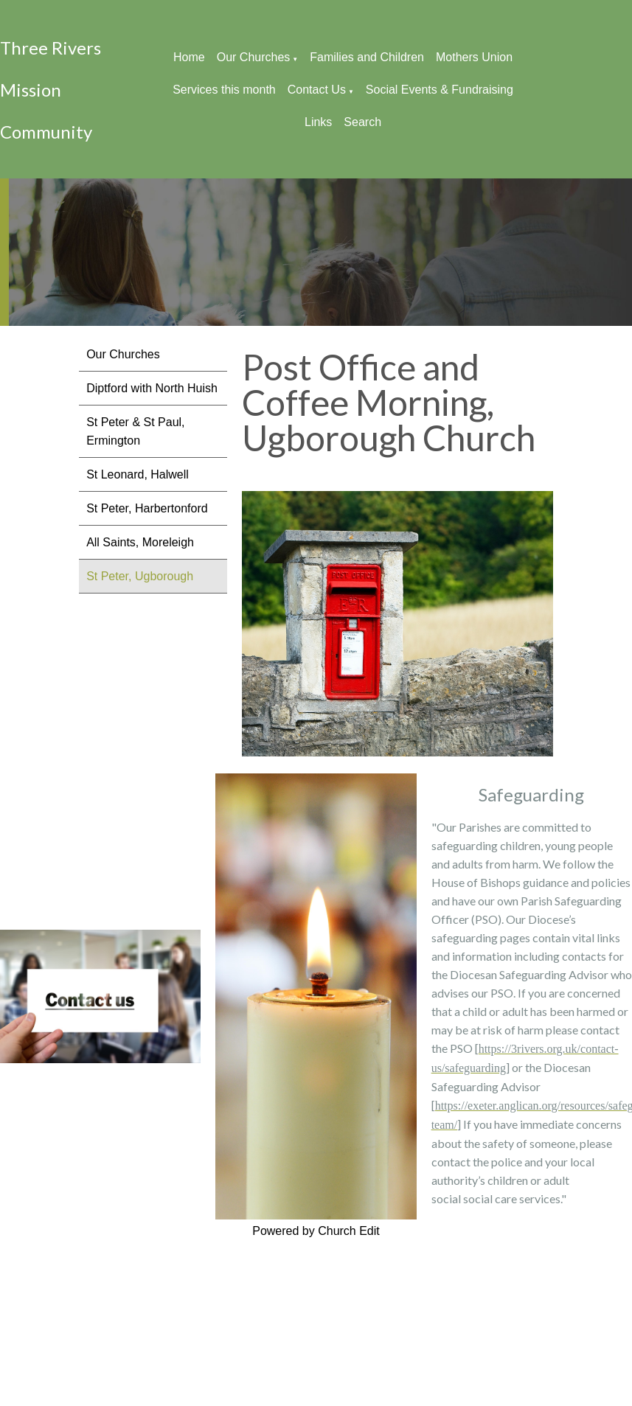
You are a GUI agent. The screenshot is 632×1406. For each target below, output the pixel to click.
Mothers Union (474, 57)
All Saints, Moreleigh (140, 542)
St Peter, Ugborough (139, 576)
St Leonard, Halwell (137, 474)
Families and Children (367, 57)
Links (318, 122)
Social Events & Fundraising (439, 89)
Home (189, 57)
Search (362, 122)
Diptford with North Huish (152, 388)
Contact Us (317, 89)
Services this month (224, 89)
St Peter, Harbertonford (147, 508)
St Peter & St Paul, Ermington (135, 431)
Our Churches (254, 57)
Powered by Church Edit (316, 1231)
